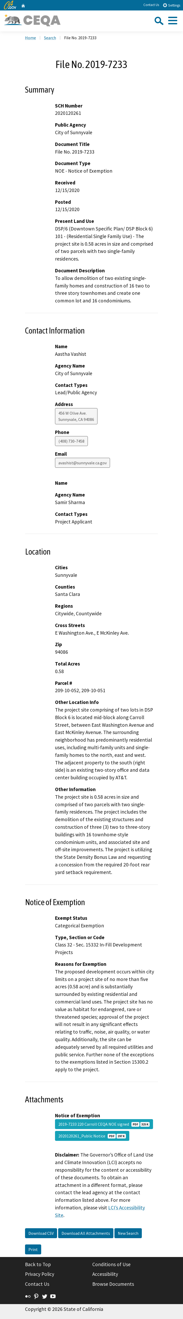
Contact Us (151, 5)
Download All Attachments (86, 1233)
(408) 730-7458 (71, 441)
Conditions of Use (111, 1264)
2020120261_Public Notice (92, 1135)
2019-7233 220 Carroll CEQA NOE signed (104, 1124)
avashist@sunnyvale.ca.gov (82, 462)
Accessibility (105, 1274)
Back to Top (38, 1264)
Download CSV (41, 1233)
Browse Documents (113, 1284)
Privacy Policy (39, 1274)
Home (30, 37)
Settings (171, 5)
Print (33, 1249)
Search (50, 37)
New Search (128, 1233)
